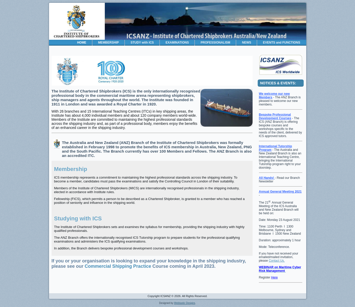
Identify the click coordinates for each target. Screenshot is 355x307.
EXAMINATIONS (177, 42)
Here (274, 277)
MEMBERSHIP (108, 42)
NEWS (246, 42)
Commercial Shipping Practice (118, 266)
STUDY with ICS (142, 42)
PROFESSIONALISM (215, 42)
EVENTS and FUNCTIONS (281, 42)
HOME (81, 42)
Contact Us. (277, 260)
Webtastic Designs (184, 303)
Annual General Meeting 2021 (280, 191)
